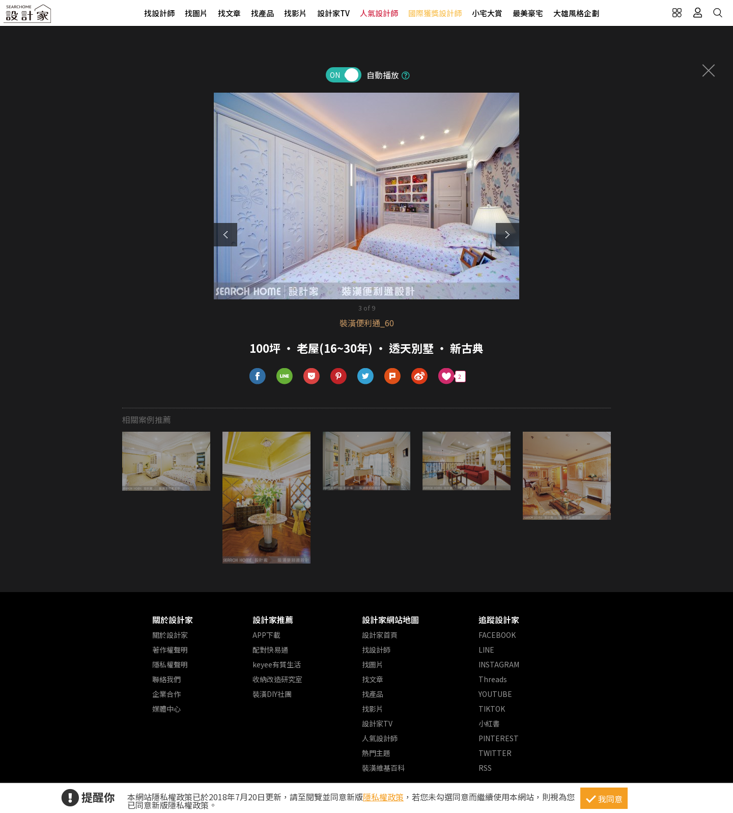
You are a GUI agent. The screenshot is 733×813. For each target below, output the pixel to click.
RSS (485, 768)
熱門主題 (376, 753)
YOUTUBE (495, 694)
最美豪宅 (528, 13)
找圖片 (196, 13)
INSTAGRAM (498, 664)
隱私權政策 (383, 797)
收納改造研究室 (277, 679)
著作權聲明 (170, 649)
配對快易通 (270, 649)
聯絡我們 (166, 679)
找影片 (295, 13)
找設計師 (159, 13)
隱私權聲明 (170, 664)
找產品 (262, 13)
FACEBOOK (497, 635)
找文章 (229, 13)
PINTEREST (498, 738)
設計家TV (333, 13)
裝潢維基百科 (383, 768)
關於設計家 (172, 619)
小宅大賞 (487, 13)
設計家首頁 (380, 635)
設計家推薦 (272, 619)
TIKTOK (491, 709)
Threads (492, 679)
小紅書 (489, 723)
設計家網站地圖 (390, 619)
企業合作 (166, 694)
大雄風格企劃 (576, 13)
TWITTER (495, 753)
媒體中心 (166, 709)
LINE (486, 649)
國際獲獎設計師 (435, 13)
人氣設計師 (379, 13)
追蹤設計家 (498, 619)
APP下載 (266, 635)
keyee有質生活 (276, 664)
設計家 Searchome (28, 17)
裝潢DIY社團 (272, 694)
